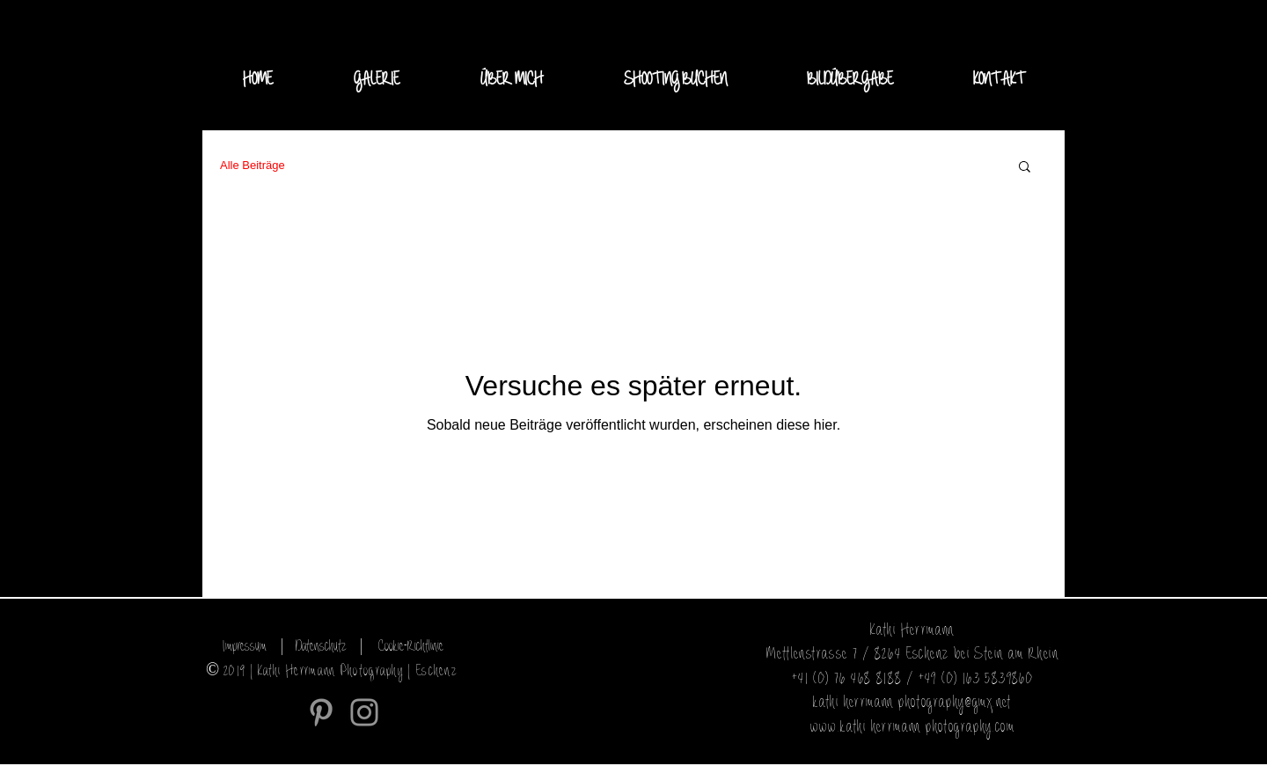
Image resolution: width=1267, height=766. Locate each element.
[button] (376, 80)
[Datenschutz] (320, 647)
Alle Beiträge (252, 165)
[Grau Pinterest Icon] (321, 712)
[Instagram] (364, 712)
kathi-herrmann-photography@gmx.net (912, 703)
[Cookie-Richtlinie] (411, 647)
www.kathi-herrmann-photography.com (912, 728)
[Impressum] (245, 647)
